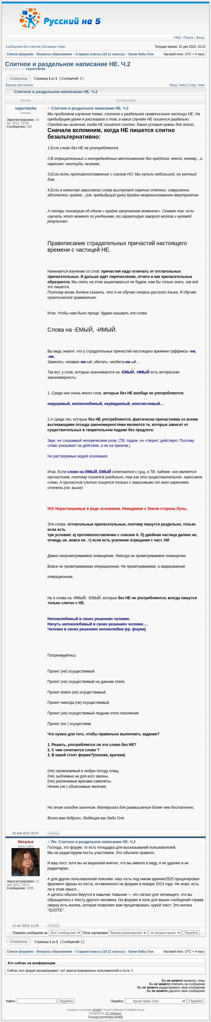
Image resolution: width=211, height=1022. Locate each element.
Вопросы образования (54, 54)
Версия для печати (19, 85)
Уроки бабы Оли (141, 54)
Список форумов (20, 54)
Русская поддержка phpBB (105, 1016)
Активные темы (54, 46)
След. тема (196, 85)
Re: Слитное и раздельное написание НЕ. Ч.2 (93, 842)
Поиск (188, 37)
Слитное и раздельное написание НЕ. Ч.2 (67, 64)
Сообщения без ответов (23, 46)
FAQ (177, 37)
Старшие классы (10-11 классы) (100, 54)
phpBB (96, 1009)
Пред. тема (177, 85)
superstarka (35, 69)
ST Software (113, 1013)
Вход (200, 37)
